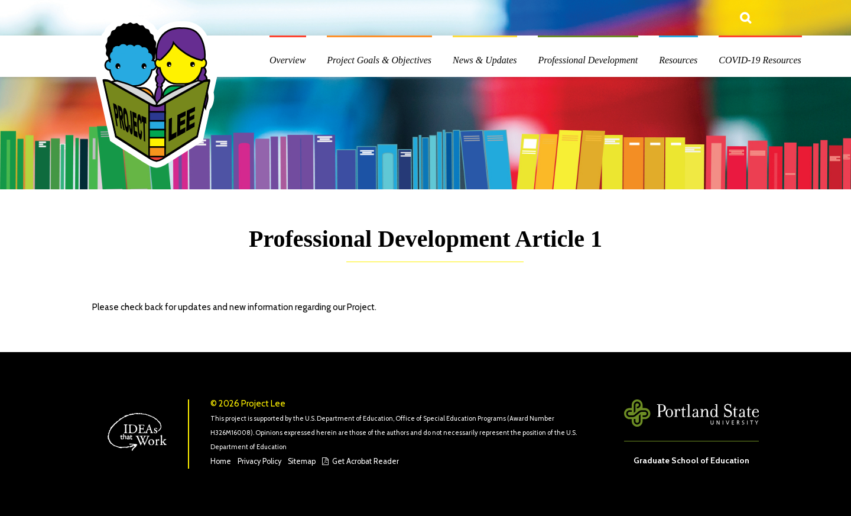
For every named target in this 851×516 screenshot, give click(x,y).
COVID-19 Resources (760, 60)
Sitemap (302, 461)
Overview (287, 60)
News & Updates (485, 60)
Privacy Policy (259, 461)
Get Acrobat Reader (365, 461)
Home (220, 461)
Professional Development (588, 60)
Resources (678, 60)
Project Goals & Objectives (379, 60)
